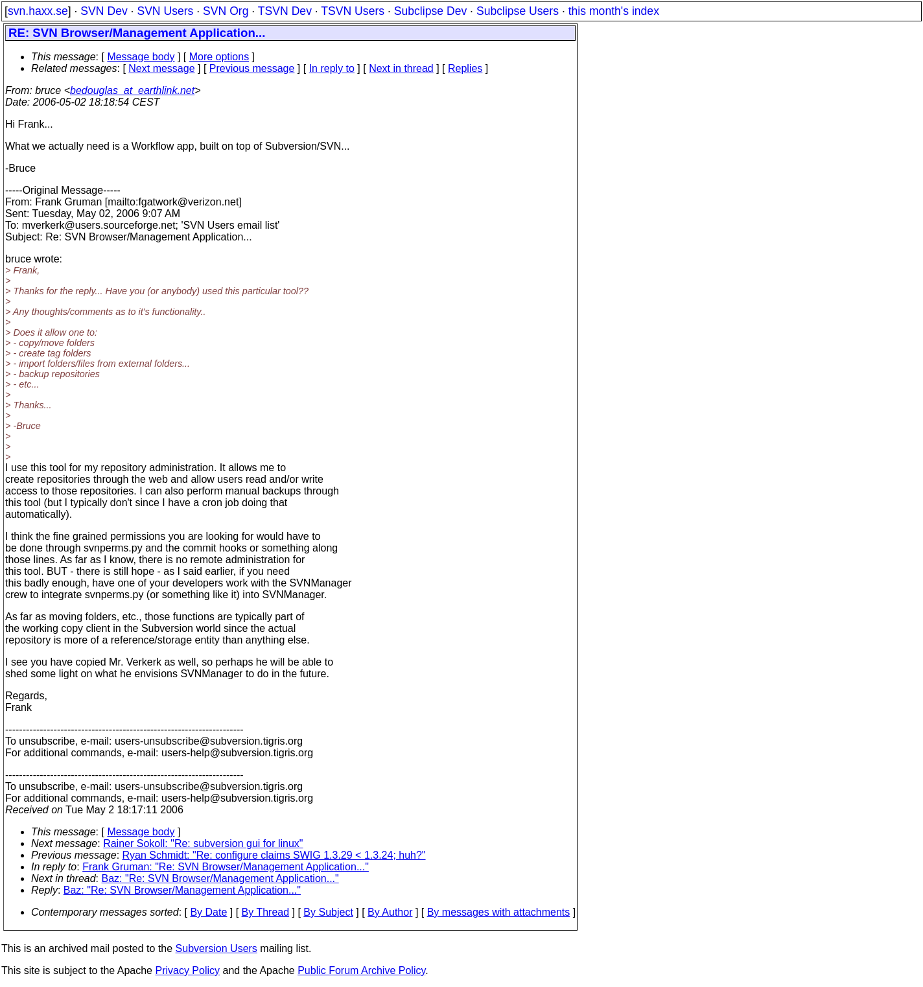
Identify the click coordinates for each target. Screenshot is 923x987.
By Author (390, 912)
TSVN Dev (285, 11)
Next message (161, 68)
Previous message (252, 68)
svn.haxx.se (38, 11)
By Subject (328, 912)
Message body (140, 56)
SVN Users (165, 11)
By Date (208, 912)
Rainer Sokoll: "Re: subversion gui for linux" (203, 843)
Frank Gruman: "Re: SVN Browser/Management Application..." (225, 866)
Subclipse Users (517, 11)
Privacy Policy (187, 970)
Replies (465, 68)
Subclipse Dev (430, 11)
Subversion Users (216, 948)
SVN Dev (103, 11)
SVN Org (225, 11)
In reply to (332, 68)
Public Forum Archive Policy (361, 970)
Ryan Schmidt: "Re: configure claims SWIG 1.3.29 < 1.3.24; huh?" (274, 855)
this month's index (613, 11)
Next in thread (401, 68)
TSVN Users (352, 11)
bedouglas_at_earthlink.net (132, 90)
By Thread (266, 912)
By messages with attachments (498, 912)
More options (219, 56)
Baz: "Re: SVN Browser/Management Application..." (220, 878)
